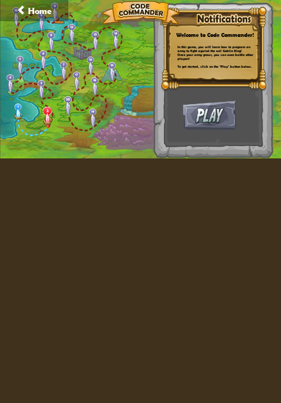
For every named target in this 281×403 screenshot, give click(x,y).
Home (34, 11)
